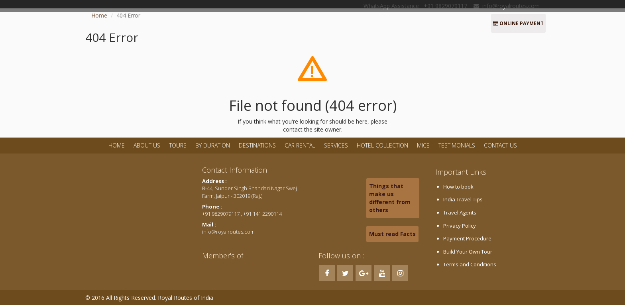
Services (336, 145)
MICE (423, 145)
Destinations (257, 145)
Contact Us (500, 145)
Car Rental (300, 145)
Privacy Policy (459, 225)
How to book (458, 186)
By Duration (213, 145)
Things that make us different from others (390, 198)
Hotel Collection (382, 145)
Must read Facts (392, 234)
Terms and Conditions (469, 264)
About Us (147, 145)
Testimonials (456, 145)
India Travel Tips (463, 199)
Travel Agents (459, 212)
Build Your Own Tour (467, 251)
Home (99, 15)
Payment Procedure (467, 238)
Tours (178, 145)
